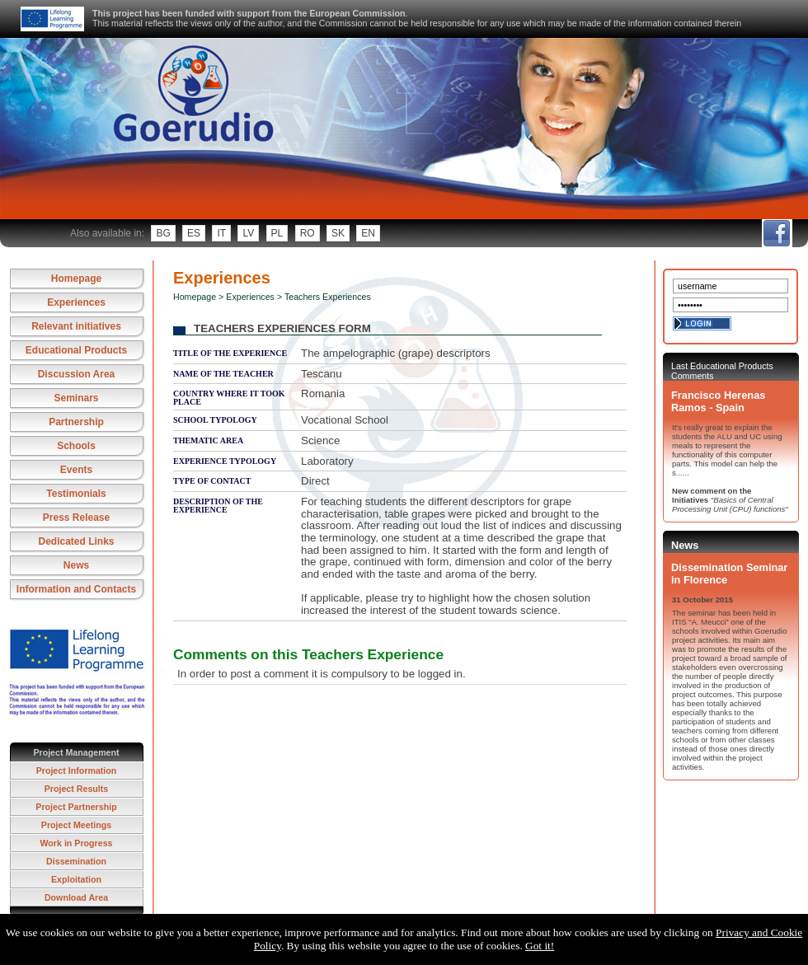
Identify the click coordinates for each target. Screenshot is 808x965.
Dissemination (76, 861)
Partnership (76, 422)
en (368, 233)
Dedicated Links (76, 541)
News (76, 565)
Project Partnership (75, 807)
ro (307, 233)
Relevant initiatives (76, 326)
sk (338, 233)
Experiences (76, 302)
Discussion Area (76, 374)
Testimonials (76, 493)
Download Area (76, 897)
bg (163, 233)
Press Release (76, 517)
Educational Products (76, 350)
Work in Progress (76, 843)
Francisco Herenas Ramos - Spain (718, 401)
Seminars (76, 398)
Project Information (76, 770)
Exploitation (76, 879)
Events (76, 469)
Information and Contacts (76, 589)
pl (277, 233)
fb (776, 233)
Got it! (539, 945)
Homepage (76, 278)
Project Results (77, 789)
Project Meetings (76, 825)
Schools (76, 446)
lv (248, 233)
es (193, 233)
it (221, 233)
